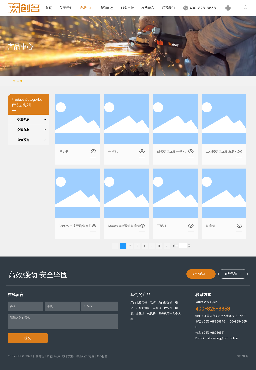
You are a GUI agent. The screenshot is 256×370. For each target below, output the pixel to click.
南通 (91, 356)
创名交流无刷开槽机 (171, 151)
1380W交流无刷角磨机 (75, 226)
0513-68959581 (214, 333)
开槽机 (113, 151)
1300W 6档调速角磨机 (124, 226)
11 (159, 246)
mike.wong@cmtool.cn (222, 338)
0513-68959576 (214, 322)
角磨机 (64, 151)
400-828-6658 (202, 7)
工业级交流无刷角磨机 (222, 151)
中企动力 (82, 356)
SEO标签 (101, 356)
